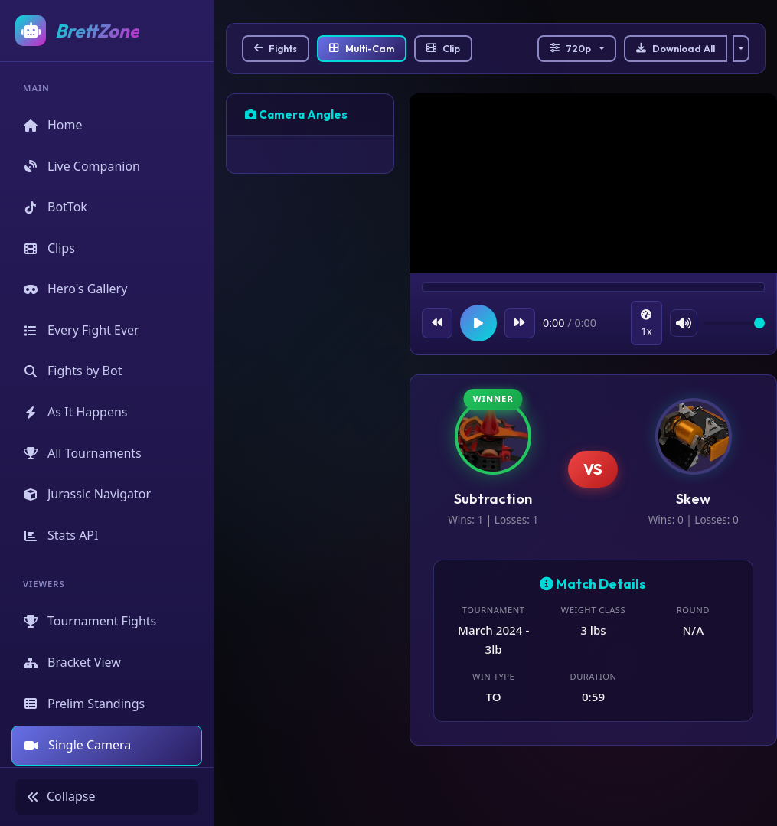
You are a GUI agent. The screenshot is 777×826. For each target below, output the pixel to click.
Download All (675, 48)
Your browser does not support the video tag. (593, 185)
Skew (693, 499)
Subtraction (493, 499)
